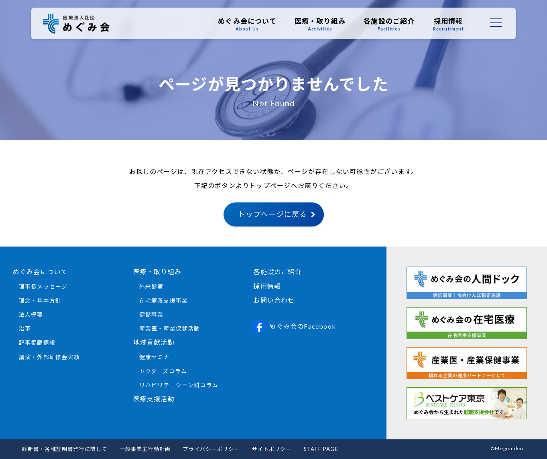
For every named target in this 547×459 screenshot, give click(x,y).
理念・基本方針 (40, 300)
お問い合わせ (274, 300)
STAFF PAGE (321, 449)
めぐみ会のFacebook (294, 326)
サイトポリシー (271, 449)
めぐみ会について (245, 24)
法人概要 (31, 314)
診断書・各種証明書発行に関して (65, 449)
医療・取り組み (318, 24)
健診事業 (151, 314)
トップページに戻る (272, 214)
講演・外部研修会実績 (49, 357)
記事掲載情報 (37, 342)
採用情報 (446, 24)
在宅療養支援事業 (163, 300)
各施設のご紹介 (387, 24)
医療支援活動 (154, 398)
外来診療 (151, 286)
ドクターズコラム (163, 371)
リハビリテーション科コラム (179, 385)
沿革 (25, 328)
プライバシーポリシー (211, 449)
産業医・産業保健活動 (169, 328)
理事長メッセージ (43, 286)
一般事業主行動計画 (145, 449)
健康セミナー (157, 357)
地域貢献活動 (154, 342)
